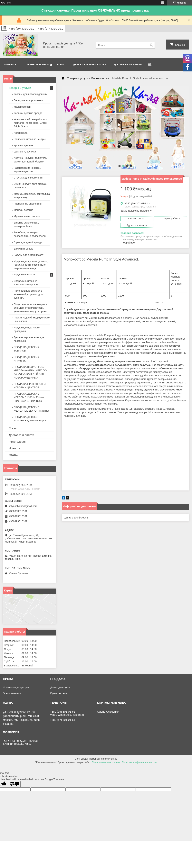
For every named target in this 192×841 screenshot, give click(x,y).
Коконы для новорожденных (30, 94)
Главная (10, 64)
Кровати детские (23, 145)
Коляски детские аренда (28, 113)
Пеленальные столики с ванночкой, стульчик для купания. (28, 294)
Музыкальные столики (27, 216)
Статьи (13, 455)
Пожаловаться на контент (106, 762)
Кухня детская (58, 693)
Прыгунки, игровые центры (29, 139)
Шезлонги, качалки (25, 151)
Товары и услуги (36, 64)
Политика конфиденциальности (139, 762)
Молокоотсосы (100, 78)
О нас (61, 64)
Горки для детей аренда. (28, 242)
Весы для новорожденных (29, 100)
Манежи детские (23, 209)
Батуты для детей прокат (28, 254)
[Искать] (151, 45)
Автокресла (20, 132)
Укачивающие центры (16, 687)
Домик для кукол (60, 687)
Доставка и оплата (128, 64)
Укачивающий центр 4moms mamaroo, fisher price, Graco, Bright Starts (30, 123)
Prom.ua (112, 758)
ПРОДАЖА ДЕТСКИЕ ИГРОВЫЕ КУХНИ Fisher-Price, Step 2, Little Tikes (29, 397)
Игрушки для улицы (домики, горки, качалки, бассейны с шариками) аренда (31, 265)
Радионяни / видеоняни (28, 203)
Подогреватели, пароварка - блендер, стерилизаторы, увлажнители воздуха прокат (31, 308)
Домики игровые (23, 248)
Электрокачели (12, 693)
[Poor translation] (14, 784)
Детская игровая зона (89, 64)
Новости (14, 448)
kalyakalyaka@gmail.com (23, 506)
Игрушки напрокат (24, 274)
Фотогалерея (17, 441)
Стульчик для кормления (28, 177)
